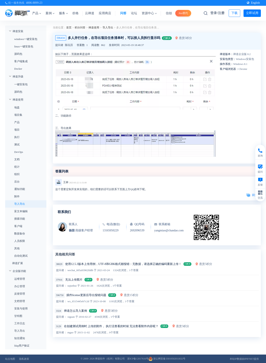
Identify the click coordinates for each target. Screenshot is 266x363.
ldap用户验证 (21, 345)
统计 (17, 166)
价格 (75, 13)
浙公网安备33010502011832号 (166, 358)
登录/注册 (217, 13)
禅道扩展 (17, 263)
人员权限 (19, 240)
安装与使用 (21, 308)
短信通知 (19, 338)
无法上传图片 (73, 279)
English (253, 2)
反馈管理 (19, 293)
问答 (123, 13)
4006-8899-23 (34, 2)
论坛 (134, 13)
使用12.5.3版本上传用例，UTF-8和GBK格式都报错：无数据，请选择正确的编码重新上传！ (123, 264)
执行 (17, 137)
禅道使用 (18, 99)
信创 (169, 13)
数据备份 (19, 233)
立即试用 (252, 13)
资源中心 (149, 13)
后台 (17, 181)
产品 (36, 13)
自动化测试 (21, 255)
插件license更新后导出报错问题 (86, 295)
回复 (251, 195)
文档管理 (19, 301)
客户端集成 (21, 61)
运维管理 (19, 278)
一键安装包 (21, 84)
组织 (17, 174)
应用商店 (105, 13)
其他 (17, 248)
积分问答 (80, 27)
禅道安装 (18, 31)
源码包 (18, 53)
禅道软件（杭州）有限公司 (110, 358)
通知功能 (19, 189)
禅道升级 (18, 76)
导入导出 (19, 203)
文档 (17, 159)
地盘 (17, 107)
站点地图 (10, 358)
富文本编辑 (21, 211)
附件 (17, 196)
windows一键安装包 (25, 39)
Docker (18, 68)
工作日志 (19, 323)
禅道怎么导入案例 (75, 310)
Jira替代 (183, 13)
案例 (50, 13)
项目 (17, 129)
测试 (17, 144)
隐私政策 (24, 358)
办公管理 (19, 286)
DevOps (18, 151)
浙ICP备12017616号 (137, 358)
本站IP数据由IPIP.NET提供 (244, 358)
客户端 (18, 226)
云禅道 (89, 13)
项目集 (18, 114)
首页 (69, 27)
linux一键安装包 (23, 46)
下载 (234, 13)
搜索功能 (19, 218)
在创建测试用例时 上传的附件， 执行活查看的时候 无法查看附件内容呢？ (111, 326)
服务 (63, 13)
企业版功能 (19, 271)
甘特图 (18, 315)
